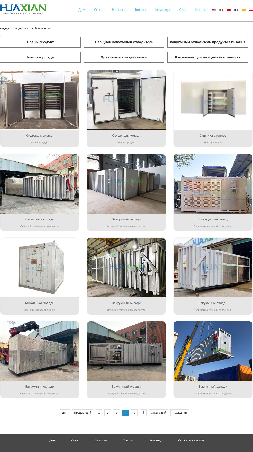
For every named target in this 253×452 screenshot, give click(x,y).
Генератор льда (40, 57)
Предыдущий (82, 412)
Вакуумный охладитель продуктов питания (208, 42)
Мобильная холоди (39, 303)
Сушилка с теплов (212, 135)
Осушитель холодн (126, 135)
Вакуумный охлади (39, 219)
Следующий (158, 412)
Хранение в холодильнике (124, 57)
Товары (140, 9)
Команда (162, 9)
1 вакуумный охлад (212, 219)
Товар (26, 28)
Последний (180, 412)
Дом (81, 9)
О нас (98, 9)
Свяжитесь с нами (191, 440)
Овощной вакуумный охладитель (124, 42)
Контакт (201, 9)
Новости (118, 9)
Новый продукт (40, 42)
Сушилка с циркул (39, 135)
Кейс (182, 9)
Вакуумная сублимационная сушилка (208, 57)
